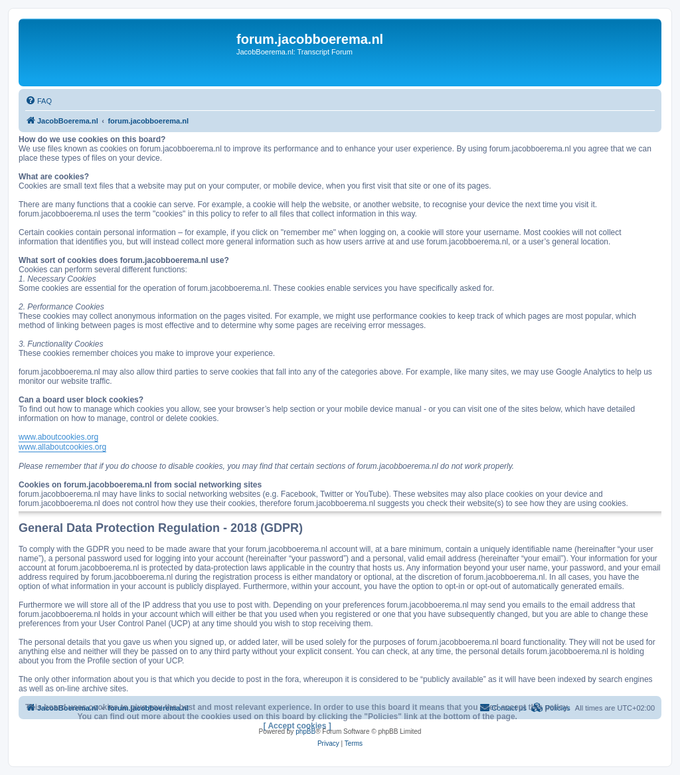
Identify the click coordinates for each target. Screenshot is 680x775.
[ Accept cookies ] (297, 726)
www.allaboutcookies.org (62, 447)
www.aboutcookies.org (58, 437)
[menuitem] (38, 101)
